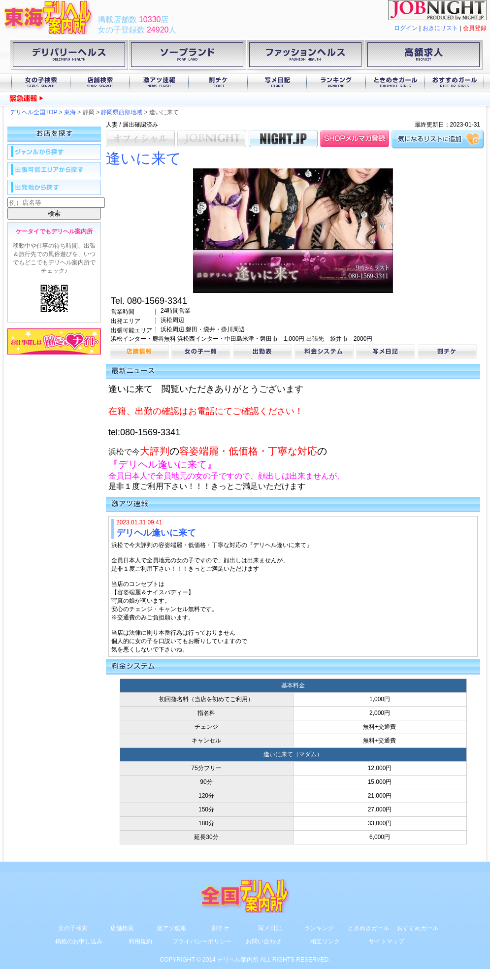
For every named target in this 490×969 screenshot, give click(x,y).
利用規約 (140, 941)
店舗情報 (139, 351)
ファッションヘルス (305, 56)
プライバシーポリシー (201, 941)
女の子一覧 (200, 351)
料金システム (324, 351)
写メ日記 (277, 82)
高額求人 (423, 56)
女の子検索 (40, 82)
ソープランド (187, 56)
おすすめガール (454, 82)
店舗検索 (100, 82)
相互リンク (325, 941)
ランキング (336, 82)
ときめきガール (395, 82)
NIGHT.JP (283, 138)
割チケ (218, 82)
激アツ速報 (159, 82)
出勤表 (262, 351)
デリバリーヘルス (69, 56)
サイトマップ (386, 941)
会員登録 (475, 28)
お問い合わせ (263, 941)
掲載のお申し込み (78, 941)
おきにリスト (440, 28)
